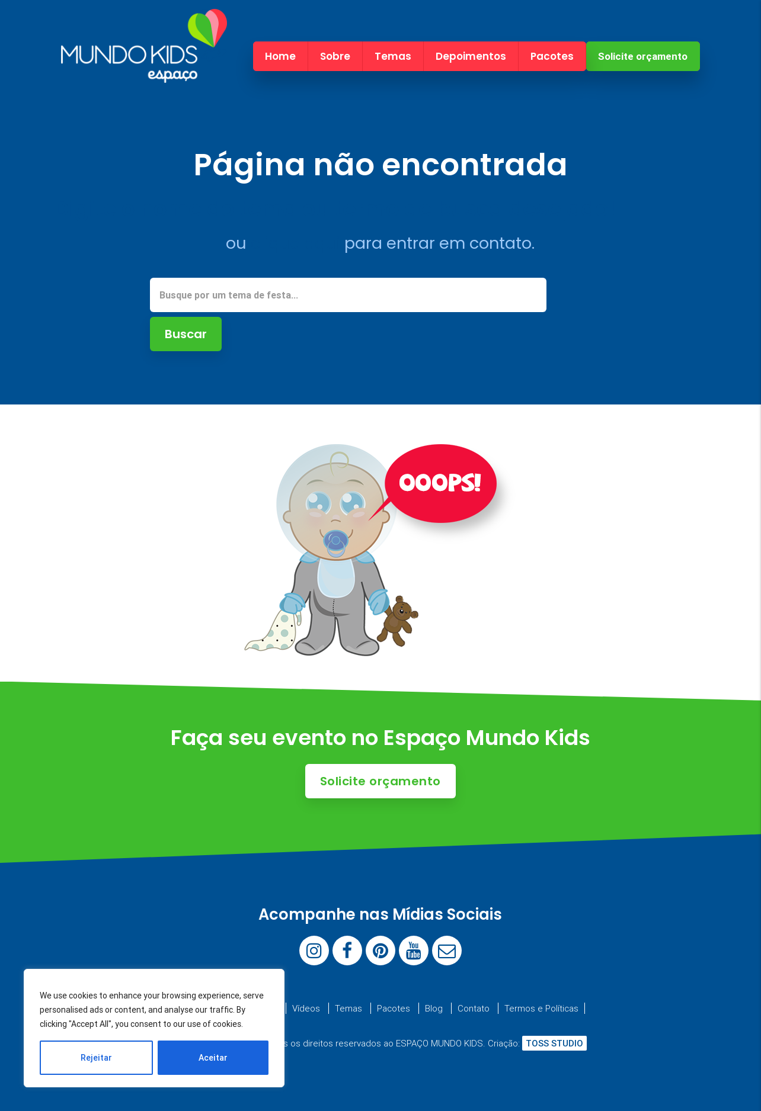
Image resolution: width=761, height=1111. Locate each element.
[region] (154, 1028)
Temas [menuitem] (393, 56)
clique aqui (295, 243)
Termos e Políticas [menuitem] (541, 1008)
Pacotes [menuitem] (552, 56)
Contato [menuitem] (474, 1008)
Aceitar (213, 1057)
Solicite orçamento (643, 56)
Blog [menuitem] (434, 1008)
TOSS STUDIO (554, 1043)
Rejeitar (96, 1057)
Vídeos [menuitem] (306, 1008)
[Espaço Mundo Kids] (144, 72)
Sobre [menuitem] (335, 56)
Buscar (186, 334)
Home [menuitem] (280, 56)
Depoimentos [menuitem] (471, 56)
